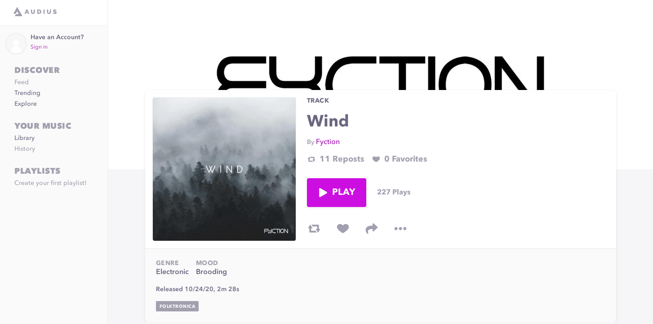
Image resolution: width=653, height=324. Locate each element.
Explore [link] (25, 104)
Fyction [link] (328, 142)
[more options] (400, 228)
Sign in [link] (39, 47)
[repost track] (314, 228)
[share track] (371, 228)
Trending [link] (27, 93)
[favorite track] (343, 228)
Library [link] (24, 138)
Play (336, 192)
